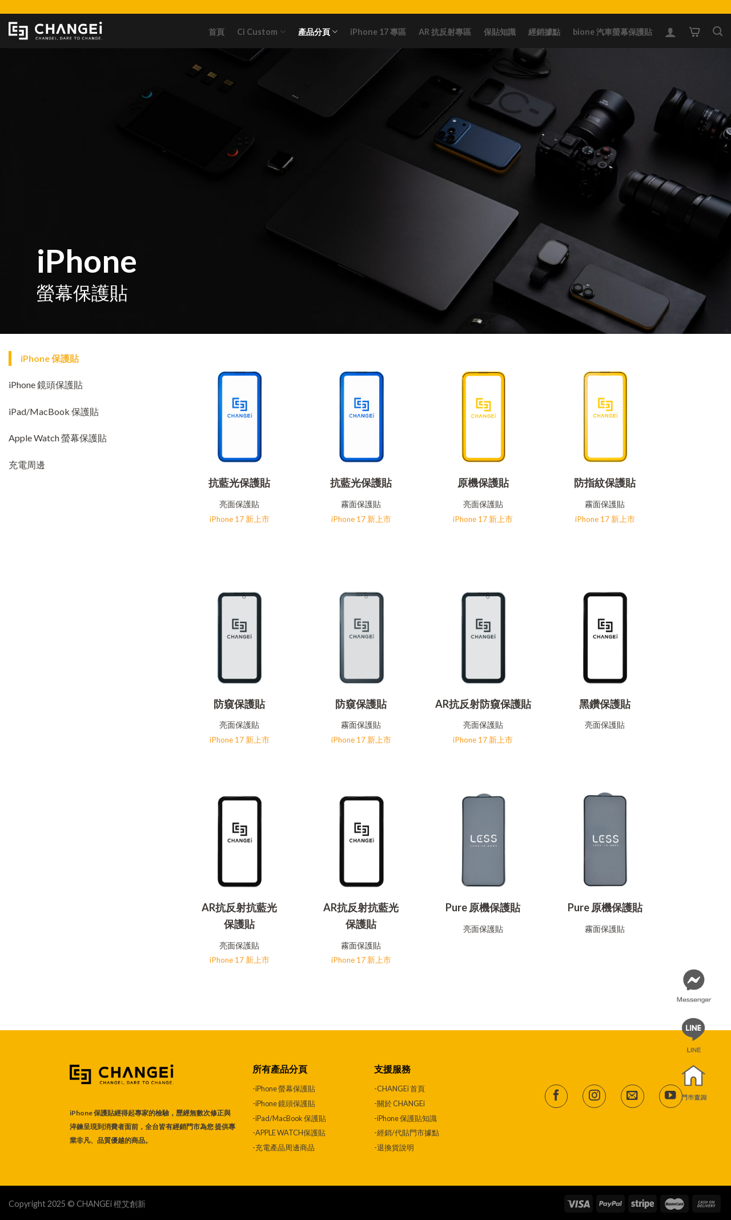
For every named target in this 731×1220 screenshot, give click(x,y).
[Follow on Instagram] (594, 1096)
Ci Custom (261, 31)
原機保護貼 (483, 482)
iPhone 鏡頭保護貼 (46, 384)
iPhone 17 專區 (378, 32)
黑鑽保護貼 (604, 703)
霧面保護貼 (361, 504)
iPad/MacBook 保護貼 (54, 411)
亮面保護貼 (239, 504)
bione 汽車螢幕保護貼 (612, 32)
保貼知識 (500, 32)
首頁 (216, 32)
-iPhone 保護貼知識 (405, 1118)
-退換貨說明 (394, 1147)
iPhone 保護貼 (50, 358)
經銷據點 (544, 32)
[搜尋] (717, 31)
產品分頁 (318, 31)
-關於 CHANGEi (400, 1103)
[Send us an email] (632, 1096)
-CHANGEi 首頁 (399, 1088)
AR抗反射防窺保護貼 (483, 703)
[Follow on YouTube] (670, 1096)
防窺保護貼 (239, 703)
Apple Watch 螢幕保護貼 (58, 437)
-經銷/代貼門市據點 (406, 1132)
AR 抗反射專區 (445, 32)
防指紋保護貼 (605, 482)
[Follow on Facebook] (556, 1096)
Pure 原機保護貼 (482, 907)
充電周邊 (27, 464)
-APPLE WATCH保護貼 (289, 1132)
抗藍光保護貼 (239, 482)
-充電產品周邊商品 (283, 1147)
